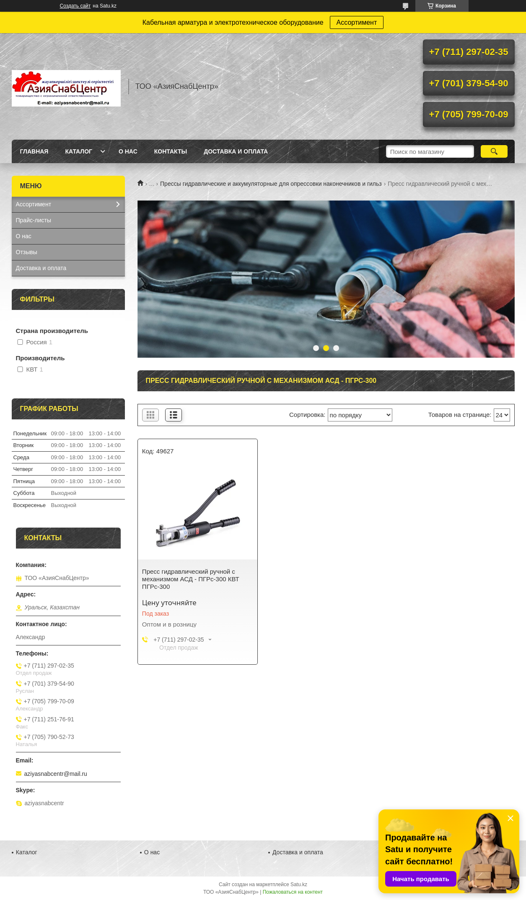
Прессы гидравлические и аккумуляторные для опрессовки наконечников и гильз (271, 183)
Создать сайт (75, 6)
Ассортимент (357, 22)
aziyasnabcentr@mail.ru (55, 773)
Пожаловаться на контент (293, 892)
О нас (128, 151)
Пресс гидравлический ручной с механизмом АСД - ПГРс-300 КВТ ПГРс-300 (190, 579)
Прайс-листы (34, 220)
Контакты (170, 151)
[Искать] (494, 151)
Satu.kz (298, 884)
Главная (34, 151)
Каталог (78, 151)
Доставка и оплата (236, 151)
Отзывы (26, 252)
